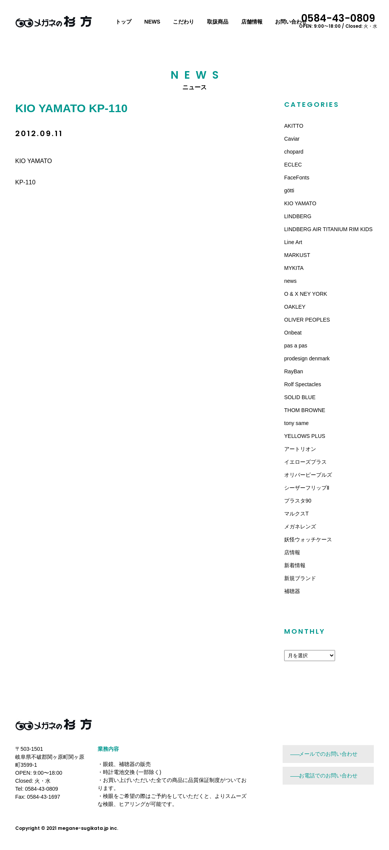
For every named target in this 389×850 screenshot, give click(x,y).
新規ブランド (300, 578)
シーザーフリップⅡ (306, 488)
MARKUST (297, 255)
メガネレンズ (300, 526)
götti (289, 190)
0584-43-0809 (338, 20)
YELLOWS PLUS (304, 436)
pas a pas (295, 346)
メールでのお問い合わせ (328, 754)
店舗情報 (251, 22)
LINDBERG (298, 216)
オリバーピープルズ (308, 475)
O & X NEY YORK (305, 294)
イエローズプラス (305, 462)
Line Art (293, 242)
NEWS (152, 22)
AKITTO (293, 126)
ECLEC (293, 165)
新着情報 (294, 565)
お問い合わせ (291, 22)
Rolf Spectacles (302, 384)
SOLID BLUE (299, 397)
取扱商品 (217, 22)
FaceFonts (296, 177)
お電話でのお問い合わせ (328, 775)
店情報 (292, 552)
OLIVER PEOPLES (307, 320)
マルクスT (296, 514)
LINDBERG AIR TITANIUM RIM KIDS (328, 229)
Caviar (291, 139)
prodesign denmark (307, 358)
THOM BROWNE (304, 410)
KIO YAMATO (300, 203)
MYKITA (294, 268)
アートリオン (300, 449)
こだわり (183, 22)
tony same (296, 423)
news (290, 281)
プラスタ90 (298, 501)
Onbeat (293, 333)
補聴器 (292, 591)
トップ (123, 22)
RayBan (293, 371)
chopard (294, 152)
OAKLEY (294, 307)
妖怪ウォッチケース (308, 539)
